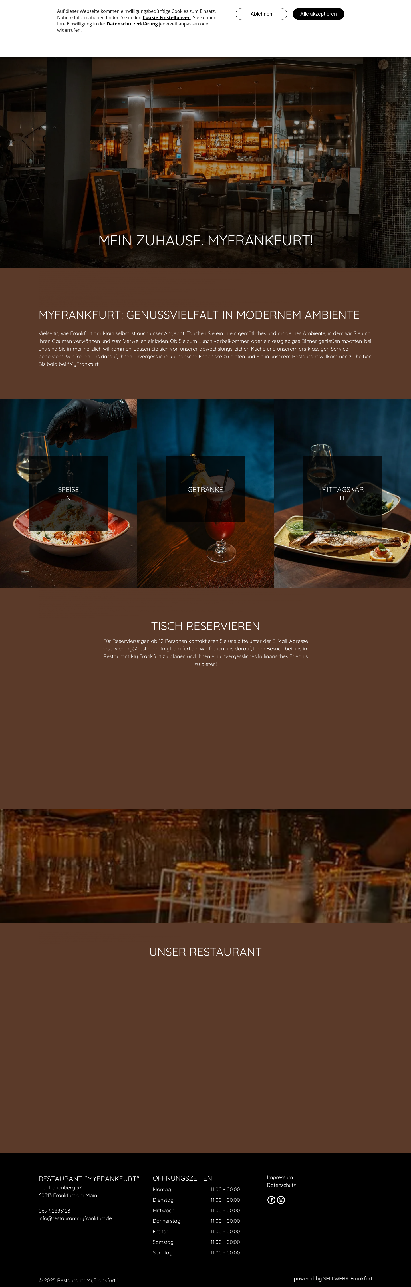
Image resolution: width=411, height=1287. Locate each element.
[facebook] (271, 1200)
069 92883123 (54, 1210)
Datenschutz (281, 1185)
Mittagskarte (342, 493)
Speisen (68, 493)
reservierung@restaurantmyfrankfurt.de (149, 648)
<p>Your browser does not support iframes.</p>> (205, 736)
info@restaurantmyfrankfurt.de (75, 1218)
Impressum (280, 1177)
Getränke (205, 489)
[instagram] (281, 1200)
